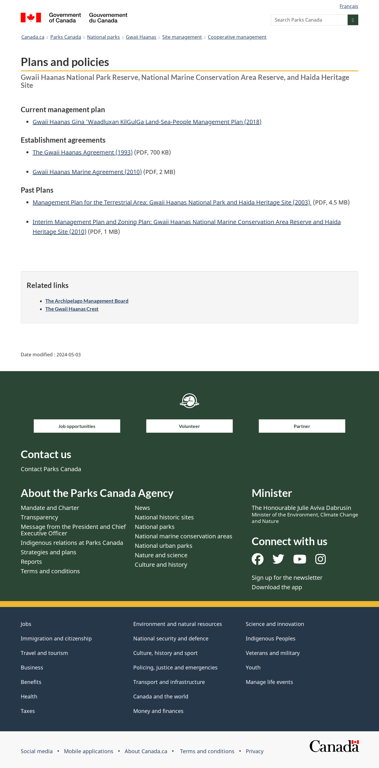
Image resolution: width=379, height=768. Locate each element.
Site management (182, 37)
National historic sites (164, 517)
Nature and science (161, 555)
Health (29, 696)
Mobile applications (88, 751)
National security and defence (170, 638)
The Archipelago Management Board (87, 301)
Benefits (31, 681)
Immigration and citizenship (56, 638)
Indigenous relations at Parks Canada (72, 543)
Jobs (26, 623)
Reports (31, 562)
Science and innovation (275, 623)
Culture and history (161, 565)
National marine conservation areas (183, 536)
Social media (37, 751)
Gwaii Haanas (141, 37)
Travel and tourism (44, 652)
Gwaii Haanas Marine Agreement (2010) (87, 172)
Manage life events (269, 681)
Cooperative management (237, 37)
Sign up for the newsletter (287, 578)
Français (349, 6)
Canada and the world (160, 696)
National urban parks (163, 546)
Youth (253, 667)
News (142, 508)
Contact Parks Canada (51, 469)
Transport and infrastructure (169, 681)
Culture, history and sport (165, 652)
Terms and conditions (50, 571)
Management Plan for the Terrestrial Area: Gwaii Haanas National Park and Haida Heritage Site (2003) (172, 202)
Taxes (28, 710)
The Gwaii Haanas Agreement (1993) (83, 152)
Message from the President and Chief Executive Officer (73, 530)
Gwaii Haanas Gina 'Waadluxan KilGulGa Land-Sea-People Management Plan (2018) (147, 122)
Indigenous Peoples (271, 638)
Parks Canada (65, 37)
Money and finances (158, 710)
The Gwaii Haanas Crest (72, 309)
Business (32, 667)
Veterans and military (273, 652)
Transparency (39, 517)
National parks (103, 37)
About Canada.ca (146, 751)
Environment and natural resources (177, 623)
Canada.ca (32, 37)
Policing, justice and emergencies (175, 667)
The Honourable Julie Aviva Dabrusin (305, 514)
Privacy (255, 751)
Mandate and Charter (50, 508)
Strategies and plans (48, 552)
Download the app (277, 587)
